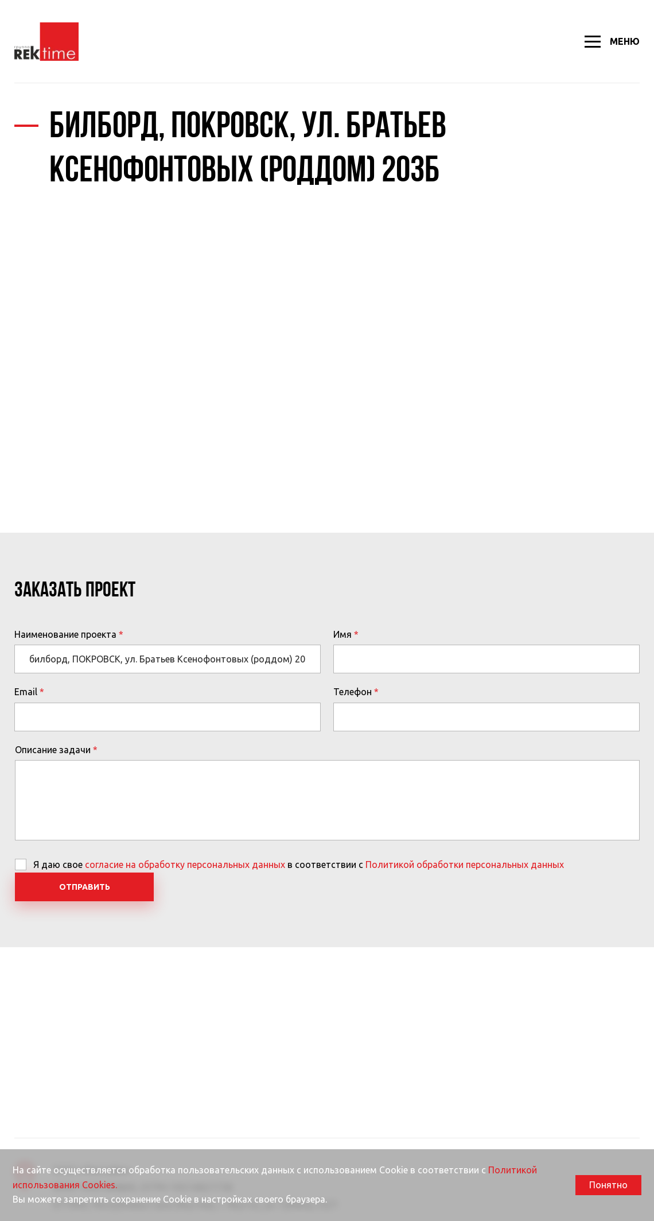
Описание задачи (53, 750)
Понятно (608, 1185)
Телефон (352, 692)
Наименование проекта (65, 634)
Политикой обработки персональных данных (464, 864)
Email (25, 692)
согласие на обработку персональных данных (185, 864)
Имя (342, 634)
